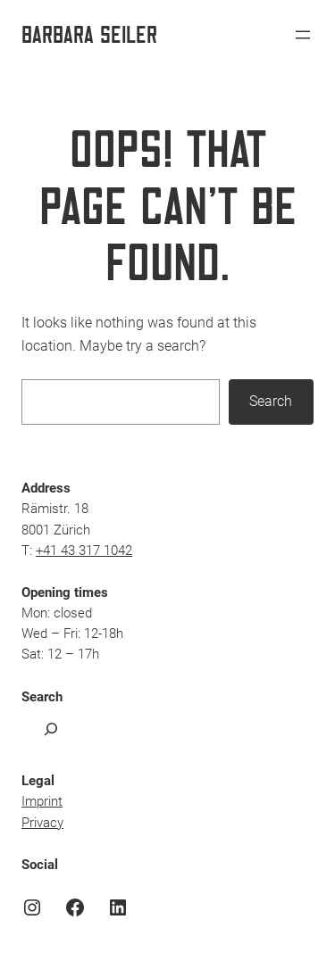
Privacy (42, 823)
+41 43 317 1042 (84, 551)
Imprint (42, 801)
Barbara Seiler (89, 34)
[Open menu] (303, 35)
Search (270, 401)
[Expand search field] (51, 729)
